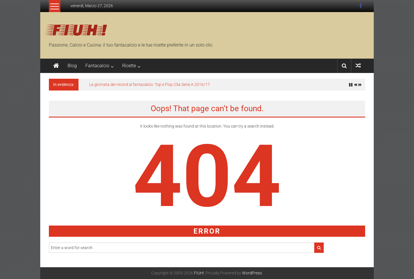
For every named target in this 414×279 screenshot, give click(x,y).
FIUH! (78, 29)
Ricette (129, 65)
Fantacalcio (97, 65)
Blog (72, 65)
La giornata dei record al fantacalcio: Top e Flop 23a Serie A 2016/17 (149, 84)
